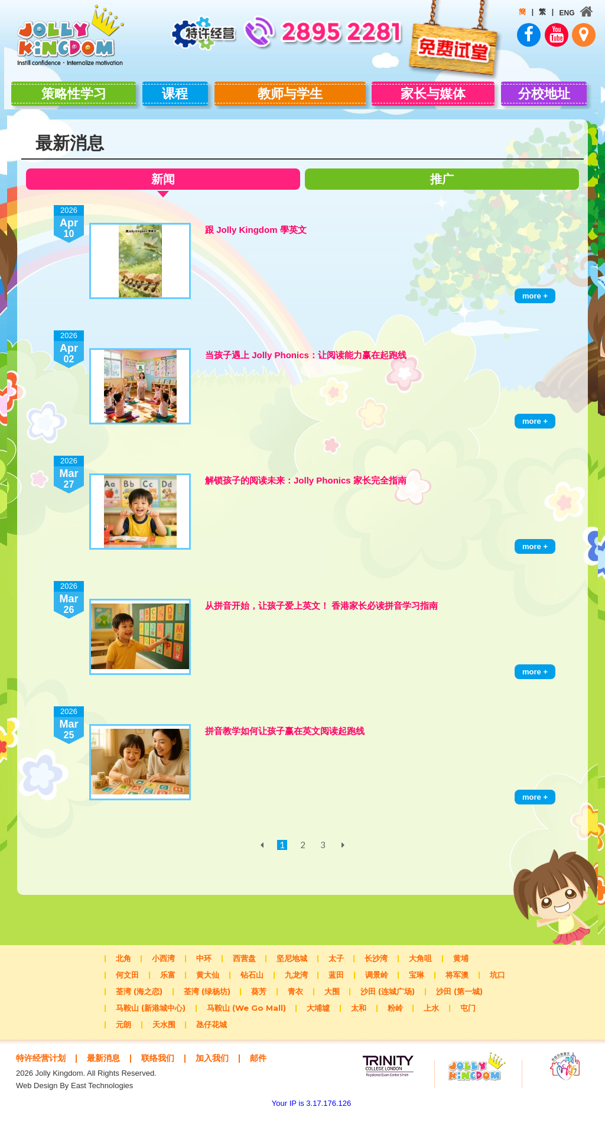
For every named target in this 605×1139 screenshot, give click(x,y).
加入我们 (222, 1071)
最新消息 (108, 1071)
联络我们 (165, 1071)
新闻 (161, 193)
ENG (564, 13)
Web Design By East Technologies (74, 1109)
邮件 (46, 1082)
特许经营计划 (42, 1071)
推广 (444, 191)
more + (535, 308)
